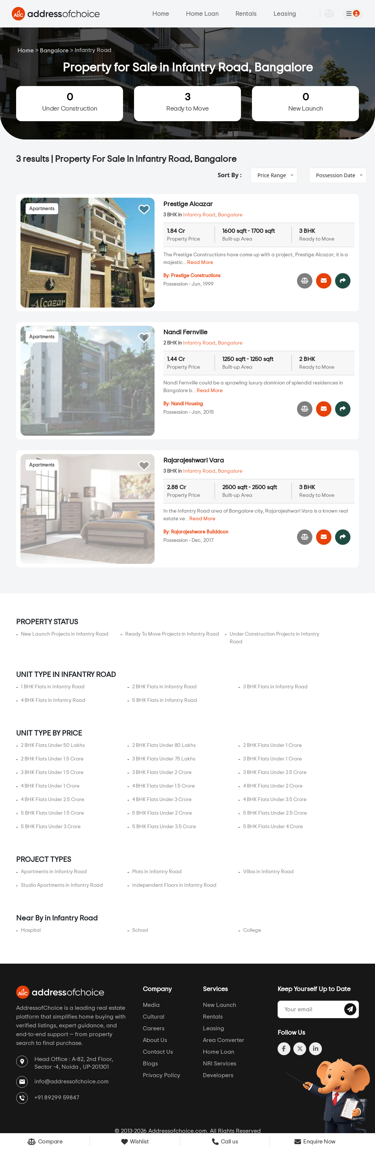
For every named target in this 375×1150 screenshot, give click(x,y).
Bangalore (54, 50)
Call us (225, 1142)
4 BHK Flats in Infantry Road (53, 662)
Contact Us (158, 1014)
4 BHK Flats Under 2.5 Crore (52, 761)
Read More (200, 262)
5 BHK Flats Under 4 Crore (273, 788)
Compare (45, 1142)
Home (160, 14)
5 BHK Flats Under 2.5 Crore (275, 775)
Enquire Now (314, 1142)
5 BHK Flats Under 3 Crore (51, 788)
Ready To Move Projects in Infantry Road (172, 596)
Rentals (246, 14)
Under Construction (69, 102)
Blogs (150, 1026)
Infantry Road (199, 214)
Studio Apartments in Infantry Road (62, 847)
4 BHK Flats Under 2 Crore (272, 748)
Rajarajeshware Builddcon (199, 513)
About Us (155, 1002)
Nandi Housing (187, 404)
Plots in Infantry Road (157, 833)
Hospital (31, 892)
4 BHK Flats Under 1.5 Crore (163, 748)
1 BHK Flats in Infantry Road (53, 648)
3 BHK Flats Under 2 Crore (162, 734)
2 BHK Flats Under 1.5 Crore (52, 720)
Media (151, 967)
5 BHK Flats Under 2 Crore (162, 775)
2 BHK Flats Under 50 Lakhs (53, 707)
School (140, 892)
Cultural (153, 979)
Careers (153, 991)
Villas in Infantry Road (268, 833)
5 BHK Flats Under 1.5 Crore (52, 775)
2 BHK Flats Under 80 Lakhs (164, 707)
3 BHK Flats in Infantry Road (275, 648)
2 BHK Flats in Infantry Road (164, 648)
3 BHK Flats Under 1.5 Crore (52, 734)
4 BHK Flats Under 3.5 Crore (275, 761)
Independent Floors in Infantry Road (174, 847)
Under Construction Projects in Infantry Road (274, 599)
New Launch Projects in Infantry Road (64, 596)
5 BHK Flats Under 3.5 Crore (164, 788)
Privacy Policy (161, 1038)
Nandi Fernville (185, 332)
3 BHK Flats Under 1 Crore (272, 720)
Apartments (42, 208)
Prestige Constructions (195, 275)
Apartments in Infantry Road (54, 833)
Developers (218, 1038)
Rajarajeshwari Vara (193, 441)
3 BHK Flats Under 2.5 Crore (275, 734)
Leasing (285, 14)
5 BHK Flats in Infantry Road (164, 662)
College (252, 892)
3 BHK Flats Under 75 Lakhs (163, 720)
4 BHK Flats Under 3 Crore (162, 761)
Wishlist (134, 1142)
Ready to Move (187, 102)
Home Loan (202, 14)
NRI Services (219, 1026)
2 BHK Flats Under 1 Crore (272, 707)
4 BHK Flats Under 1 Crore (50, 748)
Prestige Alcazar (188, 204)
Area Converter (223, 1002)
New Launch (305, 102)
